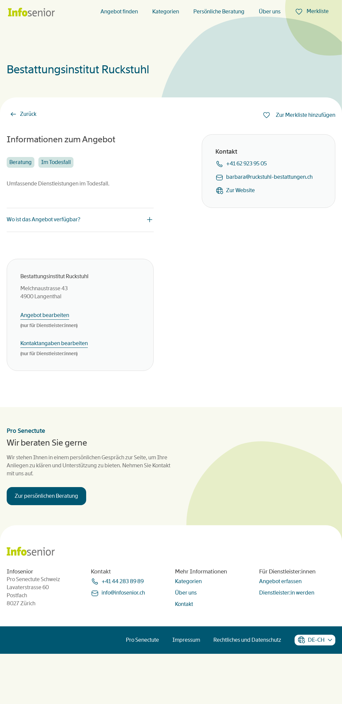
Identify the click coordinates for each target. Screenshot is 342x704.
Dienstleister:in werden (286, 642)
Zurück (28, 114)
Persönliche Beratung (218, 11)
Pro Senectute (142, 689)
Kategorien (165, 11)
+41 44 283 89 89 (123, 631)
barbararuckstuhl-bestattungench (269, 176)
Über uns (270, 11)
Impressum (186, 689)
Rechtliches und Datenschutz (247, 689)
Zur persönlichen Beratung (46, 521)
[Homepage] (31, 12)
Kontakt (184, 653)
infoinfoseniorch (123, 642)
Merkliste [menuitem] (317, 11)
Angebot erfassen (280, 631)
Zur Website (240, 190)
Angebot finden (119, 11)
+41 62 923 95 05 (246, 163)
